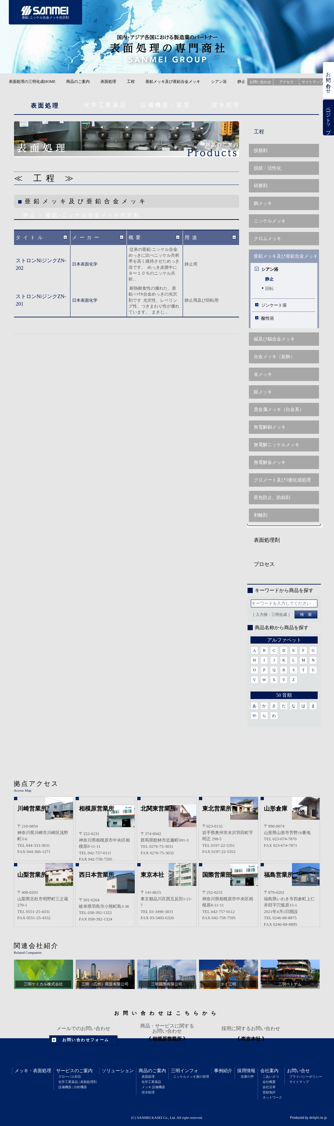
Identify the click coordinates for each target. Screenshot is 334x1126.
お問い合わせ (328, 80)
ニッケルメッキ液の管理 (191, 1076)
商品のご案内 (78, 81)
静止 (241, 81)
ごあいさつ (271, 1076)
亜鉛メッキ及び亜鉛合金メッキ (172, 81)
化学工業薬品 (105, 105)
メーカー (86, 237)
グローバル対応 (69, 1076)
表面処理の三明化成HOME (32, 81)
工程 (131, 81)
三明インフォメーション (220, 12)
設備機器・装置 (166, 105)
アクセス (286, 82)
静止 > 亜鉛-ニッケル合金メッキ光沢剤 (81, 215)
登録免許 (269, 1092)
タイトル (30, 237)
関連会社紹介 (36, 945)
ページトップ (328, 117)
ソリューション (118, 1070)
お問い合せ (298, 1070)
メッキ (21, 1070)
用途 (192, 237)
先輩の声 (247, 1076)
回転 (269, 288)
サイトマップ (299, 1082)
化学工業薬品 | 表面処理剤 (77, 1082)
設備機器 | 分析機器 (72, 1087)
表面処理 (108, 81)
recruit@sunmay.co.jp (250, 1046)
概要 (136, 237)
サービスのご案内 (74, 1070)
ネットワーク (272, 1097)
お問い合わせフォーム (85, 1040)
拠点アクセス (36, 783)
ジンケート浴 (274, 305)
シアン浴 (219, 81)
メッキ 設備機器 (153, 1087)
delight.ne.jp (318, 1117)
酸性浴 (267, 318)
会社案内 (269, 1070)
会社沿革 (269, 1087)
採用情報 (246, 1070)
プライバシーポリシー (305, 1076)
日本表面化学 (85, 264)
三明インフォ (184, 1070)
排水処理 (226, 105)
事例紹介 (223, 1070)
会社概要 (269, 1082)
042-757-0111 (167, 1047)
